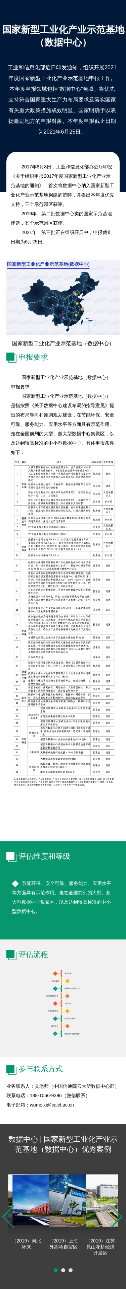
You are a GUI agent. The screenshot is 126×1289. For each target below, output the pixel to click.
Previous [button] (8, 1216)
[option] (26, 1210)
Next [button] (116, 1216)
